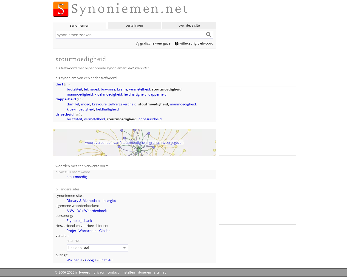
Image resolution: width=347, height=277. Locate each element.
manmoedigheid (80, 94)
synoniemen (79, 25)
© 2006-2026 (72, 272)
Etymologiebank (79, 220)
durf (59, 84)
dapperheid (157, 94)
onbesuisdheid (150, 119)
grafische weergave (152, 43)
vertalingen (134, 25)
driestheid (65, 114)
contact (113, 272)
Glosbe (104, 230)
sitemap (160, 272)
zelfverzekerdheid (122, 104)
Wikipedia (74, 260)
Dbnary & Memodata (83, 200)
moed (94, 89)
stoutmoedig (77, 176)
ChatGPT (106, 260)
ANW (70, 210)
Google (90, 260)
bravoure (108, 89)
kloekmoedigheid (108, 94)
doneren (144, 272)
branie (122, 89)
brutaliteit (74, 89)
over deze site (189, 25)
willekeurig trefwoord (194, 43)
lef (86, 89)
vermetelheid (139, 89)
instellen (128, 272)
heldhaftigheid (135, 94)
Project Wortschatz (81, 230)
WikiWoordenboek (92, 210)
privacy (98, 272)
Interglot (109, 200)
